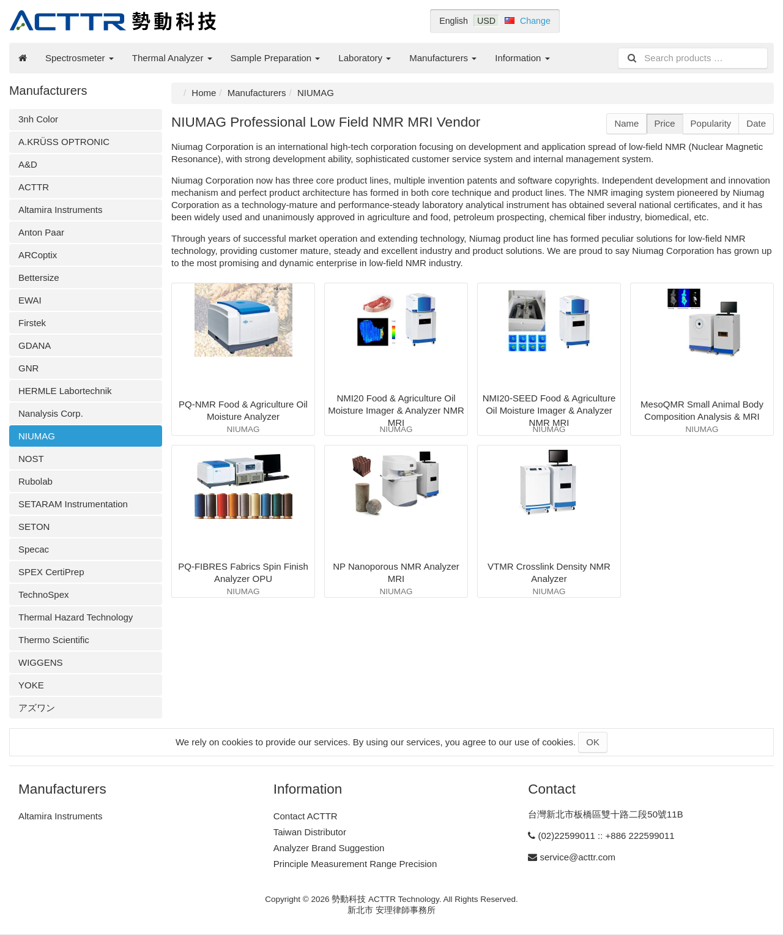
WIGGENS (40, 662)
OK (592, 742)
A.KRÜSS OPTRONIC (63, 141)
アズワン (36, 707)
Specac (33, 549)
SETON (34, 526)
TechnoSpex (43, 594)
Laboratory (364, 58)
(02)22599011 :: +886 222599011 (606, 835)
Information (522, 58)
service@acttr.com (578, 857)
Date (756, 123)
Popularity (711, 123)
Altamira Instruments (60, 209)
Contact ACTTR (305, 816)
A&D (27, 164)
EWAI (30, 300)
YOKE (31, 685)
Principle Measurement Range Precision (355, 864)
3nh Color (38, 119)
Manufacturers (443, 58)
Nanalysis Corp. (50, 413)
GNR (28, 368)
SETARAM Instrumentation (73, 504)
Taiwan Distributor (309, 832)
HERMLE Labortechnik (65, 391)
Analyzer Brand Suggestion (329, 848)
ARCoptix (37, 255)
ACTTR (33, 187)
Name (626, 123)
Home (203, 93)
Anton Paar (41, 232)
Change (535, 21)
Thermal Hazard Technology (75, 617)
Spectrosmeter (79, 58)
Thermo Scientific (53, 640)
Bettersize (38, 277)
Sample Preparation (276, 58)
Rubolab (35, 481)
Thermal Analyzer (172, 58)
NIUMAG (36, 436)
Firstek (32, 323)
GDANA (34, 345)
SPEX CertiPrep (51, 572)
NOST (31, 458)
